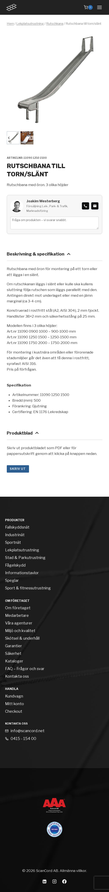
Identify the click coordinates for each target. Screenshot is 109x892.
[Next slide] (31, 138)
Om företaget (17, 608)
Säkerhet (13, 653)
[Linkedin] (44, 881)
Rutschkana (54, 24)
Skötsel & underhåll (22, 638)
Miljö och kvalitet (20, 630)
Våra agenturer (18, 623)
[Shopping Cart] (88, 7)
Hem (10, 24)
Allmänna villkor (73, 871)
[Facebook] (64, 881)
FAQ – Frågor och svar (24, 668)
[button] (13, 137)
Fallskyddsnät (17, 527)
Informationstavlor (22, 573)
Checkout (13, 711)
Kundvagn (14, 696)
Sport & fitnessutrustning (28, 588)
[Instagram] (54, 881)
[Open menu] (99, 7)
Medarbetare (17, 615)
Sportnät (13, 542)
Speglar (12, 580)
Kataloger (14, 661)
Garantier (13, 646)
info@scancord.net (27, 731)
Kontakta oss (17, 676)
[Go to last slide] (9, 138)
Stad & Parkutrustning (25, 557)
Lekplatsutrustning (30, 24)
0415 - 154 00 (23, 738)
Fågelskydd (15, 565)
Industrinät (15, 535)
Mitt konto (14, 704)
